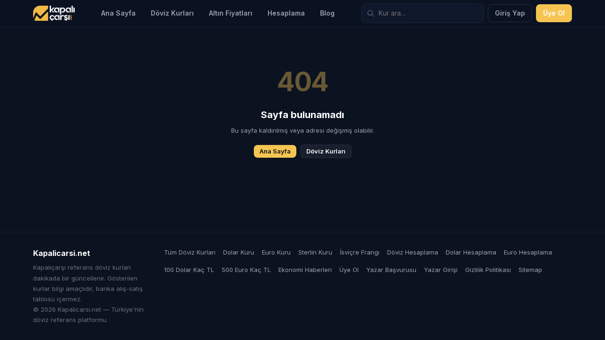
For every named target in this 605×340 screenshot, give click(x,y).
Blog (327, 13)
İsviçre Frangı (360, 252)
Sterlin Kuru (315, 252)
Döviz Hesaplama (412, 252)
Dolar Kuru (238, 252)
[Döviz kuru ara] (422, 13)
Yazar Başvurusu (391, 269)
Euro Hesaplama (528, 252)
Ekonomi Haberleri (305, 269)
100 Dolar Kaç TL (189, 269)
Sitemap (530, 269)
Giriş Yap (510, 13)
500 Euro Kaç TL (246, 269)
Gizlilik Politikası (488, 269)
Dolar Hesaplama (471, 252)
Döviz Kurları (172, 13)
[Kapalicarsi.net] (54, 13)
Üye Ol (554, 13)
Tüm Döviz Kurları (190, 252)
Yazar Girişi (441, 269)
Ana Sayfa (118, 13)
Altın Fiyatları (230, 13)
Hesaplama (286, 13)
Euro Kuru (276, 252)
